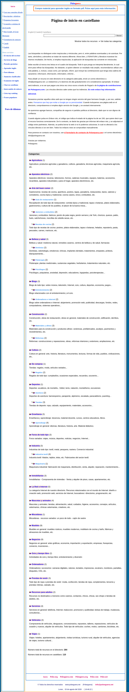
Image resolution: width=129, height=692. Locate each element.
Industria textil (41, 454)
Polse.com (94, 677)
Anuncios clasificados (12, 77)
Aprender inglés (10, 68)
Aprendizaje (40, 423)
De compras (37, 364)
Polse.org (54, 677)
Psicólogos (40, 269)
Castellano (46, 32)
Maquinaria (40, 464)
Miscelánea (37, 514)
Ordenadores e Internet (45, 299)
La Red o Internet (39, 487)
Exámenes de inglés (11, 81)
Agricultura (37, 160)
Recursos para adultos (42, 592)
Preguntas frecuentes (11, 20)
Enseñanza (37, 414)
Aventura (39, 393)
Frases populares (10, 97)
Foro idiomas (9, 72)
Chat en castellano (11, 85)
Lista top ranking (10, 93)
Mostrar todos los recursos (86, 41)
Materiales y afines (43, 326)
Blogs (34, 281)
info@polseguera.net (104, 685)
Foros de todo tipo (40, 435)
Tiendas (38, 402)
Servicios (36, 606)
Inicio (13, 6)
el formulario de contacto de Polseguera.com (83, 133)
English (6, 47)
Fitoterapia (40, 260)
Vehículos (36, 620)
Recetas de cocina (43, 224)
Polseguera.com (66, 677)
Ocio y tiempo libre (40, 553)
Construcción (38, 314)
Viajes (34, 634)
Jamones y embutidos (44, 212)
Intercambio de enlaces (13, 89)
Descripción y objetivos (12, 16)
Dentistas (39, 248)
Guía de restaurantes (44, 200)
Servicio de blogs (10, 60)
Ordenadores (38, 564)
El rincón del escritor (12, 56)
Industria (36, 446)
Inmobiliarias (38, 476)
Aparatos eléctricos (41, 174)
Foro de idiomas (13, 109)
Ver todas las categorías (111, 41)
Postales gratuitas (11, 64)
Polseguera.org (81, 677)
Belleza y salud (39, 239)
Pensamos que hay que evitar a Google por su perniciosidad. (58, 102)
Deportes (36, 384)
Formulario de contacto (12, 40)
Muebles (35, 525)
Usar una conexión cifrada (13, 12)
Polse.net (104, 677)
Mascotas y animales (41, 501)
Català (6, 43)
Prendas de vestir (40, 578)
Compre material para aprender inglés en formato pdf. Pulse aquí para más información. (75, 8)
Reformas (39, 338)
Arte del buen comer (41, 188)
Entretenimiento (42, 290)
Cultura (35, 350)
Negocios (36, 539)
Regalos (38, 372)
